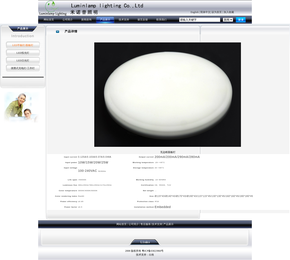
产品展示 (105, 19)
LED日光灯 (22, 60)
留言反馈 (143, 19)
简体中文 (205, 12)
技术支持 (124, 19)
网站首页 (49, 19)
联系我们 (161, 19)
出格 (151, 254)
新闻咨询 (86, 19)
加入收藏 (229, 12)
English (195, 12)
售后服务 (146, 224)
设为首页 (217, 12)
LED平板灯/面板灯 (22, 45)
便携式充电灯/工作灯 (23, 68)
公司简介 (67, 19)
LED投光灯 (22, 52)
